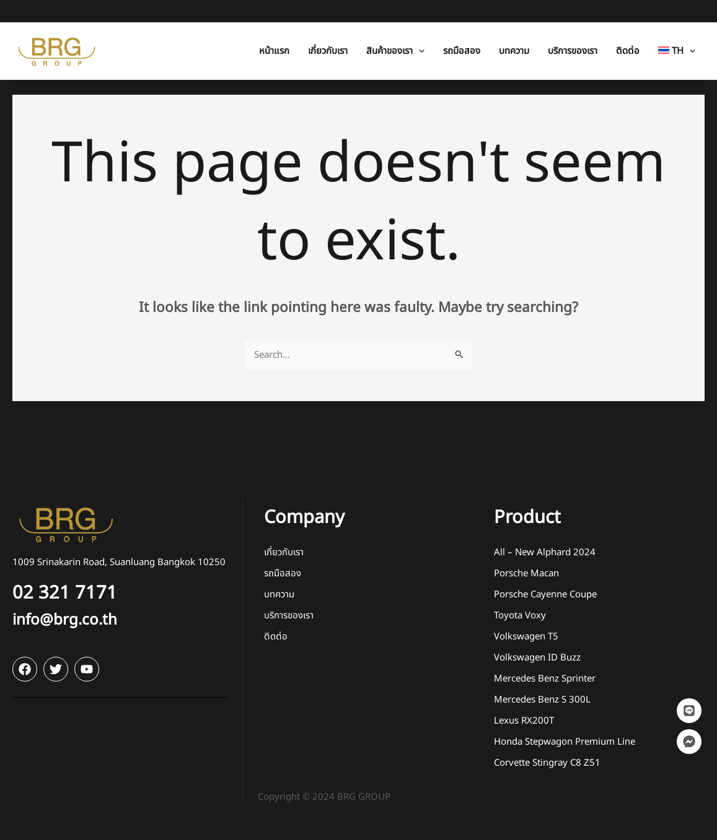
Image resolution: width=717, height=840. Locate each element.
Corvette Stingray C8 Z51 (547, 763)
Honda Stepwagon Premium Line (564, 742)
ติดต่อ (276, 637)
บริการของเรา (289, 615)
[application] (418, 29)
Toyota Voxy (520, 615)
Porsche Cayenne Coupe (545, 594)
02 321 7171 (64, 593)
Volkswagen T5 (526, 637)
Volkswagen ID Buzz (537, 658)
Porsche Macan (526, 573)
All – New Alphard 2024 (545, 552)
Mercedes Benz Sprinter (545, 679)
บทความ (279, 594)
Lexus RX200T (524, 721)
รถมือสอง (282, 573)
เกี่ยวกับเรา (284, 552)
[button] (395, 29)
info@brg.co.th (64, 620)
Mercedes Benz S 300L (542, 700)
